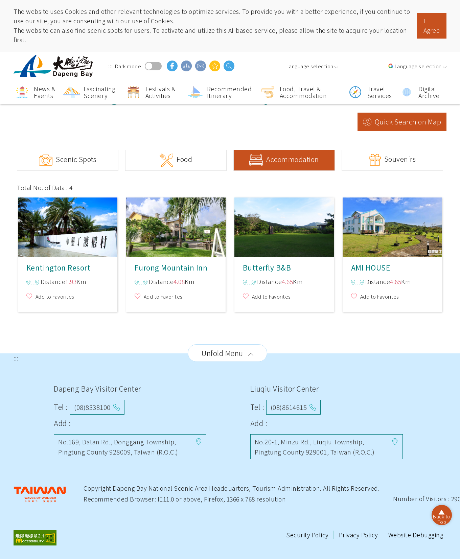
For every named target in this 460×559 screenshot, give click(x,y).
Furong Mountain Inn (176, 226)
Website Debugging (415, 535)
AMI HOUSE (392, 226)
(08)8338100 (92, 407)
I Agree (431, 25)
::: (110, 66)
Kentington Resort (67, 226)
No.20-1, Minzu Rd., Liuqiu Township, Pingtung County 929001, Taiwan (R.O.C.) (315, 446)
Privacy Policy (359, 535)
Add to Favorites (55, 296)
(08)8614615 (289, 407)
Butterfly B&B (284, 226)
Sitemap (186, 66)
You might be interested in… (214, 66)
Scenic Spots (76, 159)
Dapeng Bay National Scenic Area (54, 66)
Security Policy (308, 535)
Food (184, 159)
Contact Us (200, 66)
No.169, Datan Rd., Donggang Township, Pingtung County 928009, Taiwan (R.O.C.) (118, 446)
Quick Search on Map (408, 121)
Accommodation (292, 159)
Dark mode (153, 66)
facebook (172, 66)
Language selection (310, 66)
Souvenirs (400, 159)
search (229, 66)
